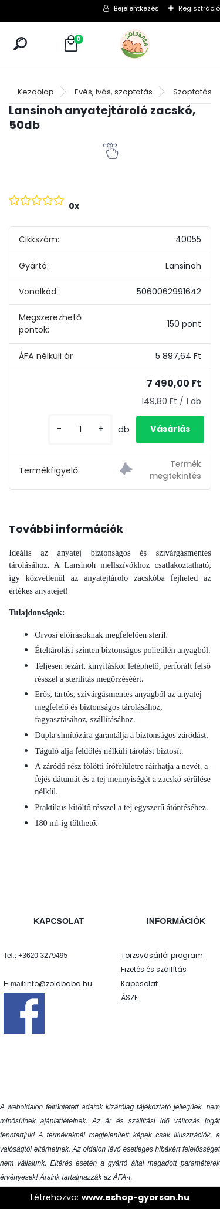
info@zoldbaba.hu (58, 983)
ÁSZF (129, 998)
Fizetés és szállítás (154, 969)
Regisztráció (199, 8)
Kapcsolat (139, 983)
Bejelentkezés (136, 8)
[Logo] (161, 44)
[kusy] (80, 429)
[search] (20, 43)
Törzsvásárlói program (162, 955)
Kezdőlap (36, 91)
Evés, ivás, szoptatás (114, 91)
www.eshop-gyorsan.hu (135, 1197)
